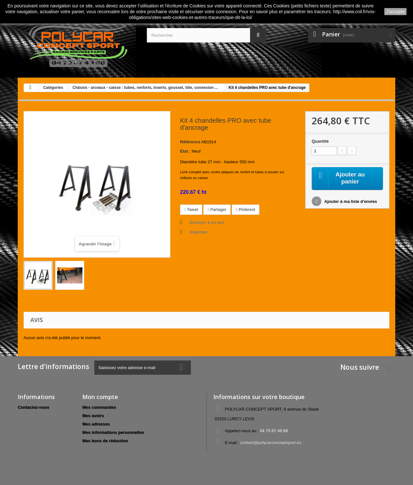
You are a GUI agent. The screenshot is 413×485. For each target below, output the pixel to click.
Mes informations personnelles (113, 432)
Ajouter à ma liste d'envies (350, 202)
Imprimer (199, 232)
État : (185, 151)
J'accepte (395, 11)
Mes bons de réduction (105, 440)
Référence (190, 141)
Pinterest (245, 209)
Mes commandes (99, 407)
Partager (216, 209)
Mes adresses (96, 424)
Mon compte (100, 397)
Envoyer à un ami (207, 222)
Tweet (191, 209)
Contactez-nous (33, 407)
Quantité (320, 141)
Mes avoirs (93, 415)
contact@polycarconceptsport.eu (271, 442)
